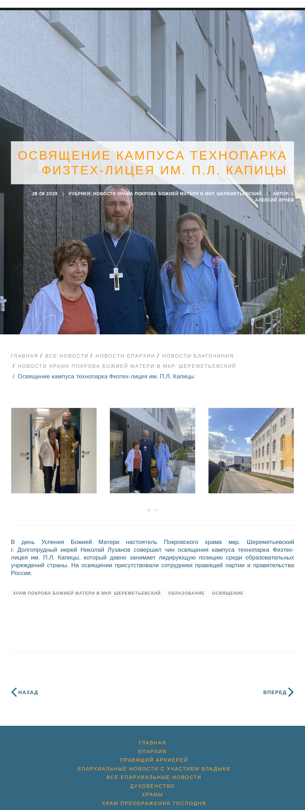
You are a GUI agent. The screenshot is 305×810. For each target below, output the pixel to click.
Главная (24, 352)
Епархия (152, 747)
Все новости (67, 352)
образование (186, 589)
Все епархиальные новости (154, 774)
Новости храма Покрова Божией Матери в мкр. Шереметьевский (177, 192)
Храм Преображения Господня (154, 799)
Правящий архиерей (154, 756)
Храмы (152, 791)
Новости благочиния (198, 352)
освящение (228, 589)
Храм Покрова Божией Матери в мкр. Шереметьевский (87, 589)
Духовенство (152, 782)
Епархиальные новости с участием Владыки (153, 765)
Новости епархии (125, 352)
